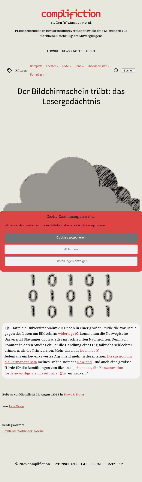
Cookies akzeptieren (71, 237)
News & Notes (74, 394)
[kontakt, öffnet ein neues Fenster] (113, 464)
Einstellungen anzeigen (71, 261)
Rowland (84, 361)
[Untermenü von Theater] (58, 66)
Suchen (128, 70)
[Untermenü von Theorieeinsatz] (108, 66)
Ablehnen (71, 249)
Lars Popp (16, 406)
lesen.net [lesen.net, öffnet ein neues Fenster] (89, 350)
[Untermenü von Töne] (83, 66)
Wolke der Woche (30, 431)
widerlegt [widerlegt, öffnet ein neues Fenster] (68, 333)
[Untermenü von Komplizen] (46, 75)
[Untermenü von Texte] (71, 66)
